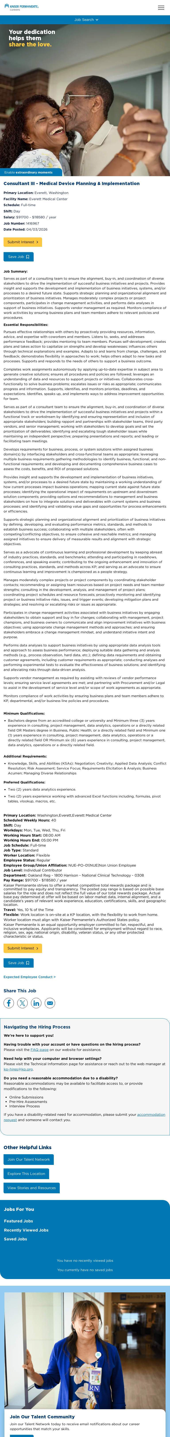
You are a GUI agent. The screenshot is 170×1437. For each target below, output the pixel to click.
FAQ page (39, 1050)
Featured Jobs (18, 1221)
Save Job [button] (16, 257)
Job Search (84, 19)
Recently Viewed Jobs (26, 1230)
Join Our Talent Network (29, 1159)
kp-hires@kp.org (18, 1069)
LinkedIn (36, 1003)
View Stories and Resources (32, 1188)
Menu (161, 8)
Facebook (9, 1003)
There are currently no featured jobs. (85, 1251)
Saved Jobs (15, 1239)
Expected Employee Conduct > (30, 977)
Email (50, 1003)
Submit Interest (21, 242)
